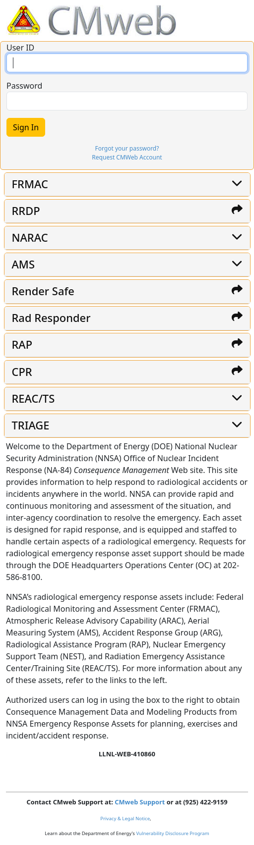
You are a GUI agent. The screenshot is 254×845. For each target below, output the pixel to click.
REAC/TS (33, 398)
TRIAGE (31, 425)
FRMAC (30, 184)
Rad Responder (51, 318)
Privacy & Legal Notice (125, 818)
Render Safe (43, 291)
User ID (20, 47)
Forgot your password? (127, 148)
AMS (23, 264)
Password (24, 85)
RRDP (26, 211)
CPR (22, 372)
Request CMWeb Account (127, 157)
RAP (22, 344)
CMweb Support (140, 801)
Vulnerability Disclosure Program (172, 833)
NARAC (30, 237)
